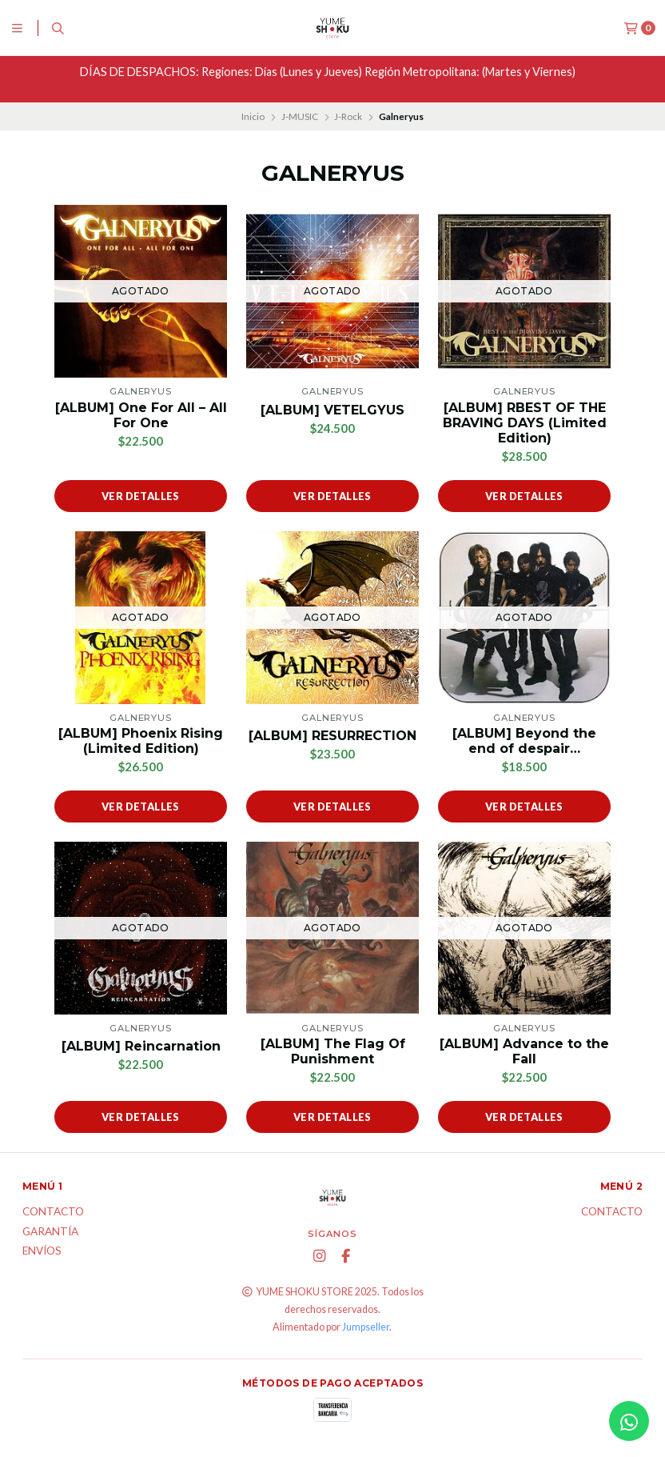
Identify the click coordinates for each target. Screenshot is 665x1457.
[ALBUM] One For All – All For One (141, 415)
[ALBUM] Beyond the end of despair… (524, 741)
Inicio (253, 116)
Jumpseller (365, 1327)
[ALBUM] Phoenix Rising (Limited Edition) (140, 741)
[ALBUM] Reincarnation (141, 1046)
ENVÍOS (42, 1251)
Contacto (53, 1212)
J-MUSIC (299, 116)
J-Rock (348, 116)
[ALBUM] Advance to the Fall (524, 1051)
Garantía (50, 1232)
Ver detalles (141, 496)
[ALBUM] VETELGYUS (332, 410)
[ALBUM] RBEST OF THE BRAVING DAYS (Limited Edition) (525, 423)
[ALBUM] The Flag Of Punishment (333, 1051)
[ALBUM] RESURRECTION (332, 735)
